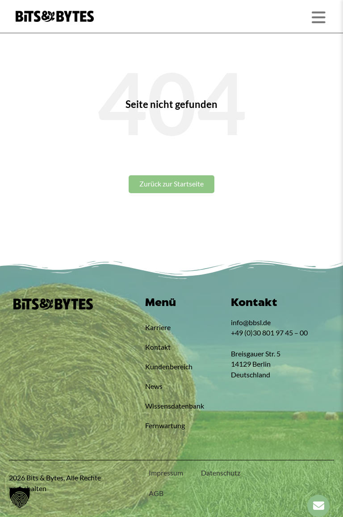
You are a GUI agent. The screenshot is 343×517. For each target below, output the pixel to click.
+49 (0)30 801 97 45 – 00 (269, 333)
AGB (156, 493)
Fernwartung (165, 426)
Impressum (166, 473)
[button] (19, 497)
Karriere (158, 327)
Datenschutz (220, 473)
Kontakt (158, 347)
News (154, 386)
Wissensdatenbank (174, 406)
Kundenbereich (168, 367)
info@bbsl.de (251, 322)
